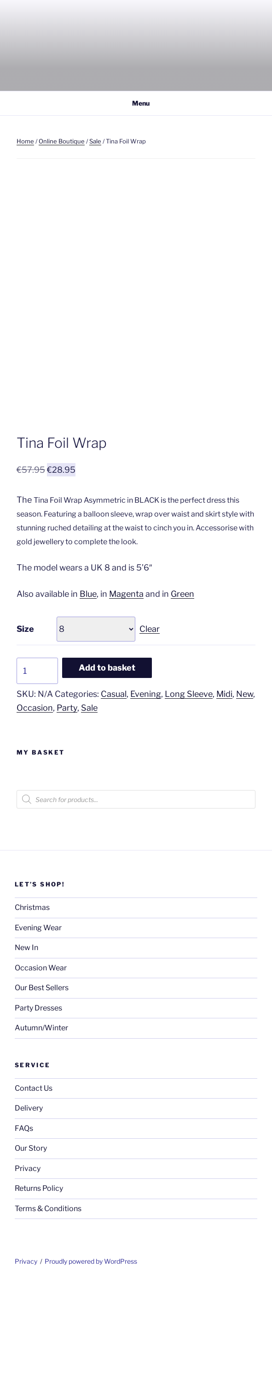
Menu (136, 103)
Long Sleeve (189, 800)
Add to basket (107, 774)
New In (26, 1054)
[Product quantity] (37, 777)
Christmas (32, 1014)
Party (67, 814)
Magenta (126, 700)
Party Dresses (38, 1114)
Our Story (31, 1254)
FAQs (24, 1234)
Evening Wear (38, 1034)
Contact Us (33, 1194)
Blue (88, 700)
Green (182, 700)
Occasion (35, 814)
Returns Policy (39, 1294)
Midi (224, 800)
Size (25, 735)
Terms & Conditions (48, 1315)
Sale (95, 141)
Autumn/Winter (41, 1134)
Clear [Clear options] (149, 735)
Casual (114, 800)
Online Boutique (62, 141)
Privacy (28, 1275)
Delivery (29, 1214)
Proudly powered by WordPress (91, 1368)
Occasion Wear (41, 1074)
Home (25, 141)
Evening (145, 800)
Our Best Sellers (42, 1094)
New (244, 800)
